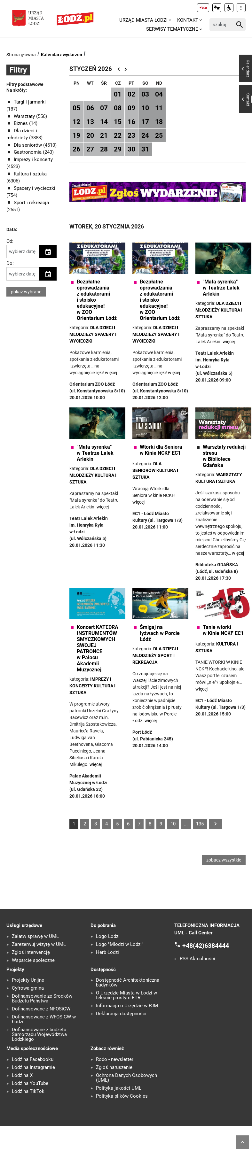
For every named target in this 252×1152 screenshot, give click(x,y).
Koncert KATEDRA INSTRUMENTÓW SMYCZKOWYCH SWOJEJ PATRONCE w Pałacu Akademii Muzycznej (97, 648)
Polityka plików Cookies (122, 1096)
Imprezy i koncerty (33, 159)
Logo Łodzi (108, 937)
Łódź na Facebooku (32, 1060)
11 (159, 108)
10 (145, 108)
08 (118, 108)
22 (118, 135)
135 (200, 824)
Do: (10, 263)
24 (145, 135)
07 (104, 108)
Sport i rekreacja (31, 202)
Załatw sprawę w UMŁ (35, 937)
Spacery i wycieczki (34, 188)
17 (145, 122)
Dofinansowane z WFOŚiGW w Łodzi (44, 1020)
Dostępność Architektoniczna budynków (127, 983)
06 (90, 108)
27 (90, 149)
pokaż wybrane (26, 291)
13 (90, 122)
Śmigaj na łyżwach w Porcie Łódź (160, 633)
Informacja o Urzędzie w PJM (127, 1006)
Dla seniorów (28, 145)
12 (76, 122)
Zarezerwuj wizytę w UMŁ (39, 945)
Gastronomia (28, 152)
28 (104, 149)
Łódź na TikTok (28, 1092)
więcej (229, 341)
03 (145, 94)
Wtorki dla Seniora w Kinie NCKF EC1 (161, 450)
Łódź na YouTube (30, 1084)
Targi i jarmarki (30, 102)
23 (131, 135)
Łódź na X (22, 1076)
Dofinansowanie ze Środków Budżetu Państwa (42, 999)
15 (118, 122)
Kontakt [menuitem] (187, 20)
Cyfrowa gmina (28, 988)
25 (159, 135)
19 (76, 135)
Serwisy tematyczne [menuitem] (172, 29)
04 (159, 94)
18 (159, 122)
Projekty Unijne (28, 980)
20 (90, 135)
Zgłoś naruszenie (114, 1068)
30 (131, 149)
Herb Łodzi (107, 953)
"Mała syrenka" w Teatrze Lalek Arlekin (221, 288)
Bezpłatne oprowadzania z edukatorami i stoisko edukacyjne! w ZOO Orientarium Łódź (97, 300)
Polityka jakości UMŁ (118, 1088)
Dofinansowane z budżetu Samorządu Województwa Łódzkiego (39, 1035)
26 (76, 149)
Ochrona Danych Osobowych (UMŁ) (126, 1078)
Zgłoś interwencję (31, 953)
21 (104, 135)
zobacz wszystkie (223, 860)
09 (131, 108)
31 (145, 149)
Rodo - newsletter (114, 1060)
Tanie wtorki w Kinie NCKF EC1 (223, 630)
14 (104, 122)
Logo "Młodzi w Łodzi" (119, 945)
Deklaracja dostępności (121, 1014)
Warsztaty (25, 116)
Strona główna (21, 54)
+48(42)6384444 (205, 946)
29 (118, 149)
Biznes (21, 123)
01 (118, 94)
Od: (9, 241)
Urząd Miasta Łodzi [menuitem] (143, 20)
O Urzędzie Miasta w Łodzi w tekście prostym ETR (126, 996)
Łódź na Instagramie (33, 1068)
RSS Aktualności (197, 959)
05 (76, 108)
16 (131, 122)
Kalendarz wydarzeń (61, 54)
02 (131, 94)
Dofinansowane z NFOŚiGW (41, 1009)
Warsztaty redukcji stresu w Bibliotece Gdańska (224, 456)
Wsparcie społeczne (33, 961)
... (186, 824)
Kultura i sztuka (30, 174)
